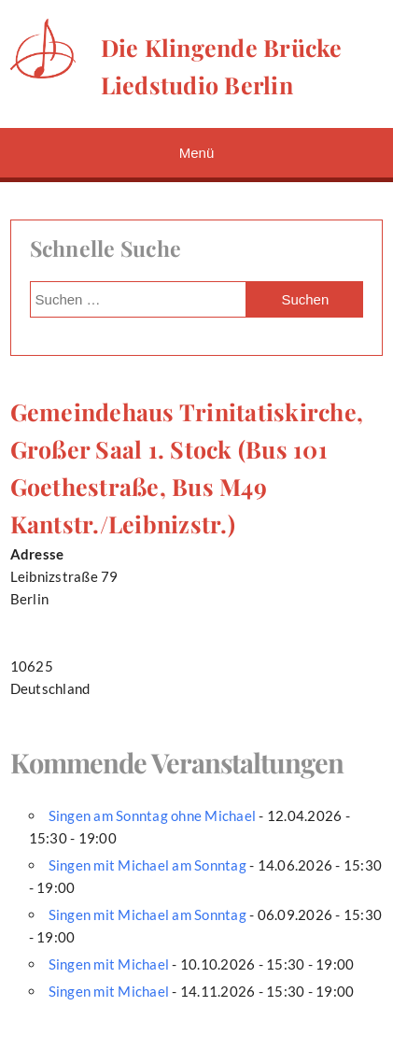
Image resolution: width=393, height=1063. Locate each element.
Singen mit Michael (109, 964)
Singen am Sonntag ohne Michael (153, 815)
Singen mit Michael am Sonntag (147, 865)
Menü (197, 153)
